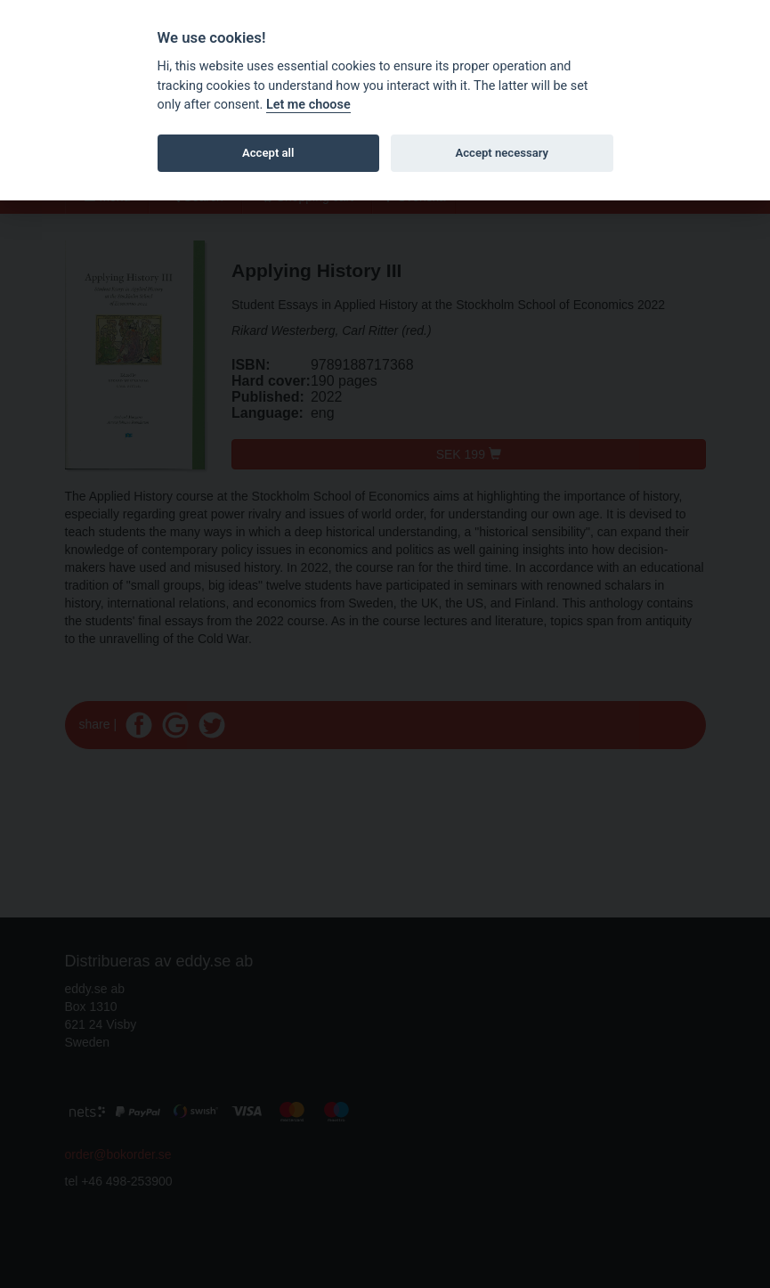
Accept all (268, 152)
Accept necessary (501, 152)
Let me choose (308, 104)
